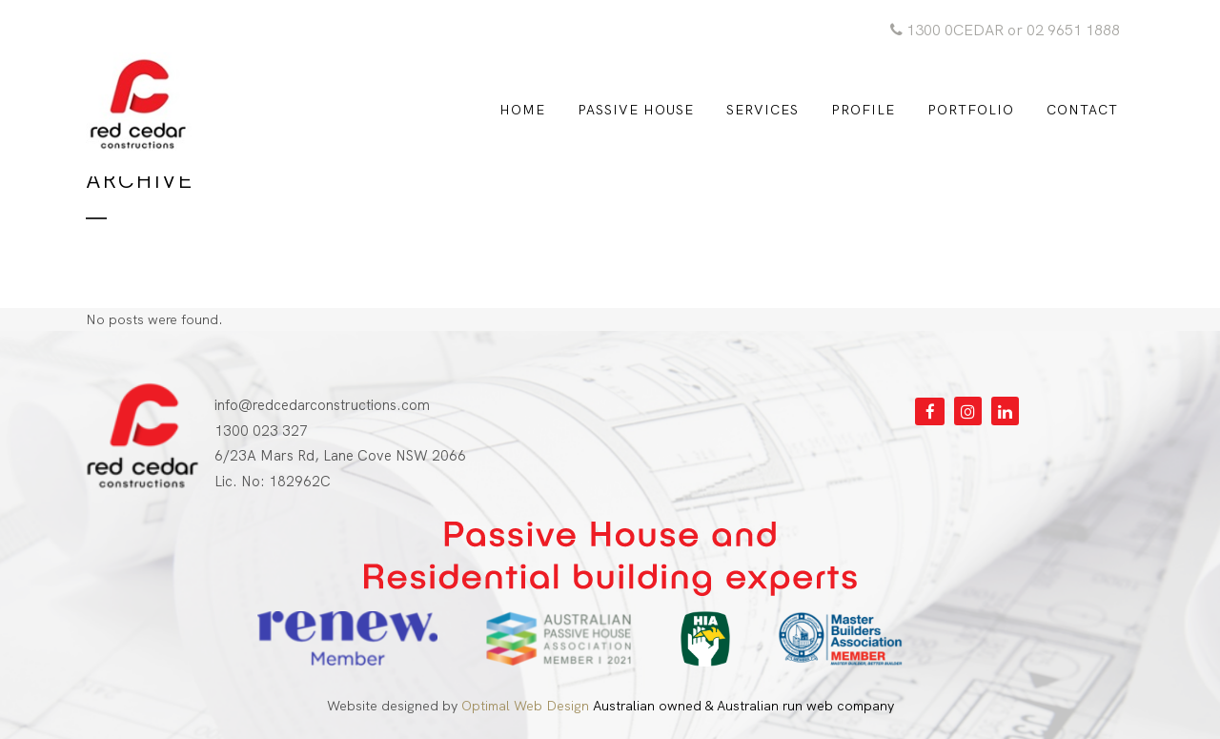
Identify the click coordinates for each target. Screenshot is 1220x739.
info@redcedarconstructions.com (322, 405)
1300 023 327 (261, 431)
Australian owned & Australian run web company (677, 705)
